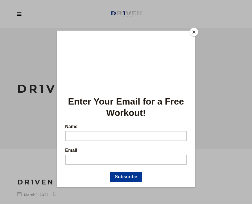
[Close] (194, 32)
